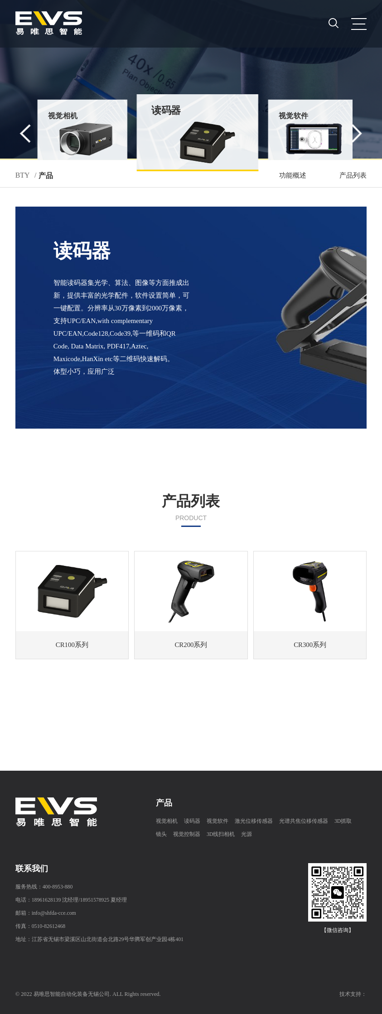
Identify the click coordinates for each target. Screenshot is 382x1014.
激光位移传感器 (254, 821)
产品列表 (353, 175)
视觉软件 (217, 821)
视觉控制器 (186, 834)
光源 (246, 834)
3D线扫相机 (221, 834)
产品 (46, 175)
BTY (22, 175)
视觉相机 (167, 821)
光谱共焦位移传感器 (303, 821)
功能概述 (292, 175)
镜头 (161, 834)
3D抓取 (343, 821)
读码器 (192, 821)
